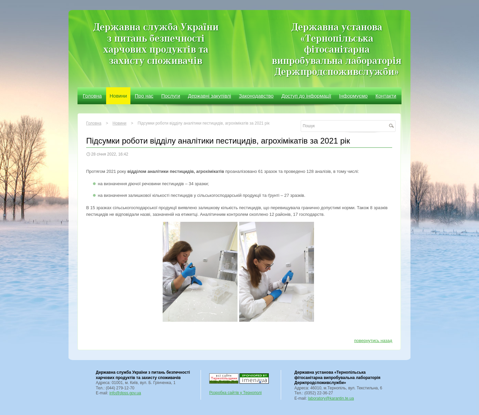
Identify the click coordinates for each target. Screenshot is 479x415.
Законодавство (256, 96)
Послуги (170, 96)
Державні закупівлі (209, 96)
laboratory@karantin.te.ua (331, 398)
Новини (118, 96)
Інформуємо (353, 96)
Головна (92, 96)
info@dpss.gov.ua (125, 393)
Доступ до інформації (306, 96)
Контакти (386, 96)
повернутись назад (373, 340)
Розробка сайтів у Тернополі (235, 392)
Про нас (144, 96)
